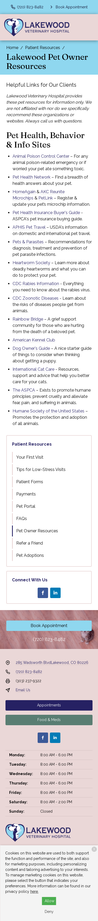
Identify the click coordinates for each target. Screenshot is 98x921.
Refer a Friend (29, 543)
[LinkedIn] (55, 593)
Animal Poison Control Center (41, 156)
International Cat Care (33, 369)
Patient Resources (42, 47)
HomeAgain (24, 191)
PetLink (45, 198)
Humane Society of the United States (48, 411)
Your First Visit (29, 457)
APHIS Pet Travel (29, 227)
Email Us (23, 690)
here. (34, 891)
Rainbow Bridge (28, 319)
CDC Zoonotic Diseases (36, 298)
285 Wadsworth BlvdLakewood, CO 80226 (52, 662)
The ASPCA (24, 390)
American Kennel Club (34, 340)
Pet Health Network (31, 177)
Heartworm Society (31, 262)
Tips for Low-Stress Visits (41, 469)
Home (12, 47)
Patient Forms (29, 481)
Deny (49, 912)
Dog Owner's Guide (31, 348)
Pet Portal (25, 506)
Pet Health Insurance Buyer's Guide (46, 212)
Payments (26, 494)
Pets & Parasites (29, 241)
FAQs (21, 518)
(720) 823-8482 (49, 639)
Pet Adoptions (30, 555)
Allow (49, 901)
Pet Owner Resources (37, 530)
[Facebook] (43, 593)
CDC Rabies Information (36, 283)
